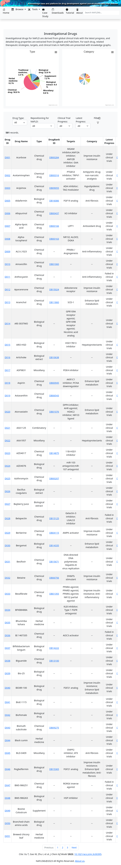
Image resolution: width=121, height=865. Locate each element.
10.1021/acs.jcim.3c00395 (87, 854)
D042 (7, 715)
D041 (7, 702)
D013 (7, 302)
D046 (7, 769)
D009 (7, 251)
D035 (7, 622)
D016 (7, 357)
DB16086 (54, 200)
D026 (7, 491)
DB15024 (54, 289)
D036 (7, 635)
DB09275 (54, 727)
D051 (7, 836)
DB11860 (54, 302)
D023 (7, 453)
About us (79, 860)
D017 (7, 370)
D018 (7, 382)
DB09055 (54, 187)
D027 (7, 503)
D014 (7, 323)
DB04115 (54, 532)
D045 (7, 753)
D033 (7, 593)
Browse (18, 9)
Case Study (45, 13)
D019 (7, 395)
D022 (7, 440)
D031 (7, 561)
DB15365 (54, 769)
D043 (7, 727)
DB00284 (54, 157)
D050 (7, 823)
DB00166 (54, 225)
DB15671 (54, 561)
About (79, 11)
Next (74, 847)
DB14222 (54, 648)
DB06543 (54, 395)
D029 (7, 532)
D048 (7, 797)
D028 (7, 518)
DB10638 (54, 357)
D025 (7, 478)
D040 (7, 687)
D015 (7, 344)
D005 (7, 200)
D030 (7, 545)
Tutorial (70, 11)
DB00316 (54, 175)
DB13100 (54, 660)
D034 (7, 609)
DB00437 (54, 213)
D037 (7, 648)
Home (6, 11)
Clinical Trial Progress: (64, 120)
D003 (7, 187)
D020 (7, 411)
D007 (7, 225)
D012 (7, 289)
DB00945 (54, 382)
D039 (7, 673)
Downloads (58, 11)
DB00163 (54, 238)
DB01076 (54, 411)
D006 (7, 213)
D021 (7, 427)
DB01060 (54, 264)
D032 (7, 577)
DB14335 (54, 545)
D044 (7, 740)
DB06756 (54, 577)
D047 (7, 785)
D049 (7, 810)
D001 (7, 157)
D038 (7, 660)
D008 (7, 238)
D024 (7, 465)
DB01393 (54, 593)
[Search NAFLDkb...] (101, 13)
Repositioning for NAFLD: (40, 120)
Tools (33, 9)
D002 (7, 175)
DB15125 (54, 518)
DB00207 (54, 478)
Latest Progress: (81, 120)
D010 (7, 264)
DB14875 (54, 453)
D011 (7, 276)
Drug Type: (18, 118)
